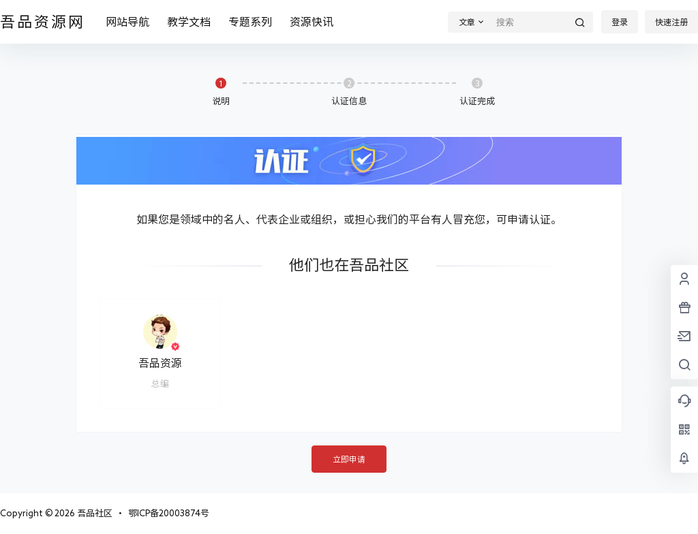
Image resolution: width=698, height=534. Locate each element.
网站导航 (127, 21)
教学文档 (189, 21)
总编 (160, 383)
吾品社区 (93, 513)
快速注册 (671, 22)
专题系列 (250, 21)
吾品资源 (160, 363)
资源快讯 (311, 21)
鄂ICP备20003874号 (168, 513)
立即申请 (349, 459)
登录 (619, 22)
